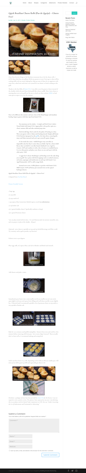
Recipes (36, 3)
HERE (50, 93)
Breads (23, 20)
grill (37, 136)
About (30, 3)
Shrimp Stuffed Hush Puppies (70, 34)
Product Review (30, 20)
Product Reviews (62, 3)
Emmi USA (27, 89)
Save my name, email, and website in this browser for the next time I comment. (32, 450)
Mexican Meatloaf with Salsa (70, 30)
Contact (71, 3)
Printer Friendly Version (16, 184)
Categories (44, 3)
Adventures (52, 3)
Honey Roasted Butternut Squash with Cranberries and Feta (71, 25)
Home (24, 3)
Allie (11, 20)
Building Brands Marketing (48, 471)
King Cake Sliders (70, 37)
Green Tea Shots (70, 20)
